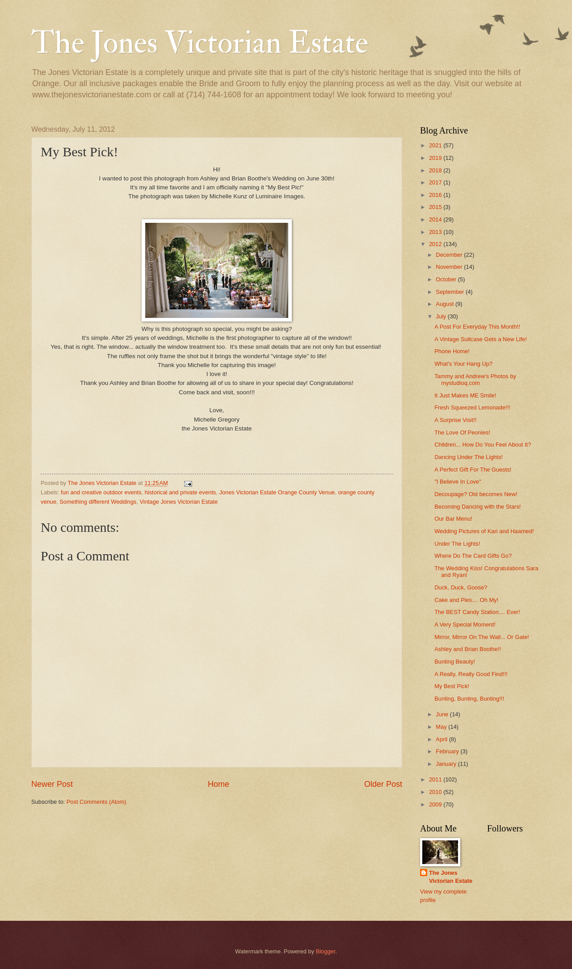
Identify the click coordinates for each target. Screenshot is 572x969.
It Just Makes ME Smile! (465, 395)
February (448, 751)
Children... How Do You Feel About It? (482, 444)
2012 (436, 244)
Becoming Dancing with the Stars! (477, 506)
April (442, 739)
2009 (436, 804)
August (445, 304)
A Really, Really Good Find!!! (471, 674)
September (451, 291)
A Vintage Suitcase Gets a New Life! (480, 339)
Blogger (326, 951)
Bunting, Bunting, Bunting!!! (469, 698)
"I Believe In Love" (457, 481)
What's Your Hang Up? (463, 363)
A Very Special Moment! (465, 624)
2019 (436, 158)
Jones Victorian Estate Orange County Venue (277, 492)
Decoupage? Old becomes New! (475, 494)
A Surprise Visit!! (455, 420)
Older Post (383, 784)
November (450, 266)
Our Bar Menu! (453, 518)
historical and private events (180, 492)
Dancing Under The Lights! (468, 457)
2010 (436, 792)
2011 (436, 779)
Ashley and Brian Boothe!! (467, 649)
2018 (436, 170)
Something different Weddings (97, 501)
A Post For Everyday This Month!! (477, 326)
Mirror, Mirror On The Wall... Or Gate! (481, 637)
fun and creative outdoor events (101, 492)
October (447, 279)
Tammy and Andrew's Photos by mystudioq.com (475, 379)
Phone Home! (452, 351)
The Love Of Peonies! (462, 432)
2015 (436, 207)
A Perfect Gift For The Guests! (472, 469)
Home (218, 784)
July (441, 316)
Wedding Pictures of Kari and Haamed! (484, 531)
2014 (436, 219)
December (450, 254)
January (447, 763)
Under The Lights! (457, 543)
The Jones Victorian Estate (199, 43)
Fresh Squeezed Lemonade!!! (472, 407)
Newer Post (52, 784)
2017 (436, 182)
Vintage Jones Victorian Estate (178, 501)
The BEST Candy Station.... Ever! (477, 612)
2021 (436, 145)
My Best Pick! (451, 686)
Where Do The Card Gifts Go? (473, 555)
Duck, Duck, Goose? (460, 587)
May (442, 726)
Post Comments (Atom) (96, 801)
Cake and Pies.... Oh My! (466, 600)
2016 (436, 195)
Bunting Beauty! (454, 661)
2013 (436, 232)
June (443, 714)
